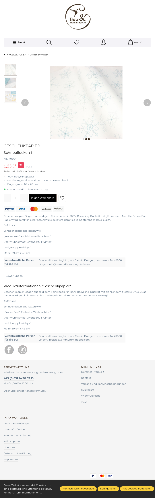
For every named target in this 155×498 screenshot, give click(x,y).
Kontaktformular (35, 390)
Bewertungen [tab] (14, 275)
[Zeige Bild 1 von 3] (83, 139)
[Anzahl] (15, 198)
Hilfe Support (12, 441)
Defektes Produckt (92, 371)
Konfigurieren (108, 488)
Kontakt (86, 377)
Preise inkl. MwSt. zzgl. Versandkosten (24, 171)
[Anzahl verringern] (7, 198)
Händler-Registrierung (18, 435)
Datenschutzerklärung (18, 453)
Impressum (11, 459)
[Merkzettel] (76, 42)
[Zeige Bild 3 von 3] (89, 139)
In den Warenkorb (42, 198)
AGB (84, 401)
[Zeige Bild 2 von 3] (86, 139)
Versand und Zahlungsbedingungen (103, 383)
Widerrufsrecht (90, 395)
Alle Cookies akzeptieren (137, 488)
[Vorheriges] (25, 103)
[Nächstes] (147, 103)
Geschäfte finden (14, 429)
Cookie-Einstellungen (17, 423)
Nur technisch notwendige (78, 488)
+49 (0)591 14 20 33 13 (19, 378)
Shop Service (91, 366)
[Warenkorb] (135, 42)
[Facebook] (9, 349)
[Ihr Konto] (103, 42)
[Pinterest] (22, 349)
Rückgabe (87, 389)
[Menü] (19, 43)
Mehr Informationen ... (28, 492)
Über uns (9, 447)
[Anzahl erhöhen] (24, 198)
